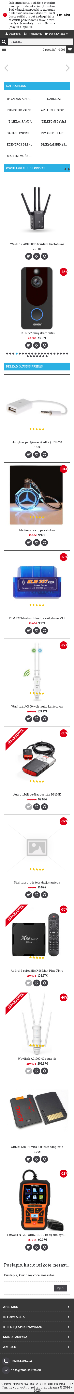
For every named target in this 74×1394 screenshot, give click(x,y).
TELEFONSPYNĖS (54, 121)
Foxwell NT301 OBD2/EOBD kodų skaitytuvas (37, 1235)
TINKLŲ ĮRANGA (20, 121)
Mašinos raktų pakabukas (37, 530)
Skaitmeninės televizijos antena (37, 882)
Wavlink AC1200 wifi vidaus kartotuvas (37, 244)
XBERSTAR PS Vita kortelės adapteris (37, 1147)
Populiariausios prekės (25, 168)
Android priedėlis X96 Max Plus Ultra (37, 970)
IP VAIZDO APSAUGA (21, 99)
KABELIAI (54, 99)
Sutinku (63, 15)
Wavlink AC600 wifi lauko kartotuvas (37, 706)
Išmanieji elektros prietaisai (54, 133)
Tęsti (60, 1288)
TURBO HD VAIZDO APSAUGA (21, 110)
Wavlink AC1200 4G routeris (37, 1058)
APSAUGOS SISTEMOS (54, 110)
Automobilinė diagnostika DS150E (37, 794)
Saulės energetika (21, 133)
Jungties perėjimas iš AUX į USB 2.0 (37, 442)
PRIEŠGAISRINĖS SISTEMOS (54, 144)
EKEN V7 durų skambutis (37, 333)
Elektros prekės (20, 144)
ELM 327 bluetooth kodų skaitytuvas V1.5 (37, 618)
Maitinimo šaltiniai (21, 156)
